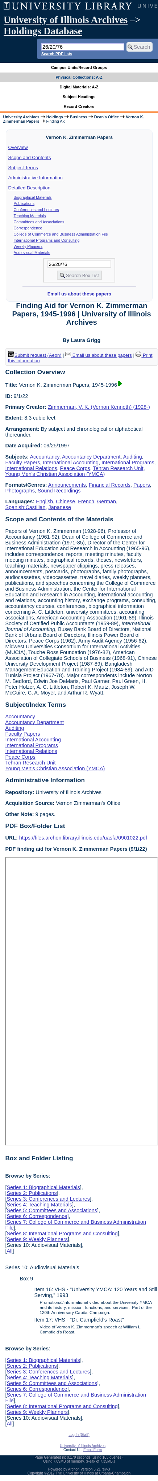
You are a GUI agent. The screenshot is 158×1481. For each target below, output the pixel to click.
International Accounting (71, 462)
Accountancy (44, 457)
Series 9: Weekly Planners (37, 1239)
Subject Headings (79, 97)
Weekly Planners (28, 246)
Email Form (92, 1450)
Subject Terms (23, 167)
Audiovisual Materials (32, 252)
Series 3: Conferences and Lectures (48, 1199)
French (86, 501)
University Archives (21, 117)
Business (78, 117)
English (44, 501)
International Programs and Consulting (47, 240)
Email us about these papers (79, 294)
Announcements (67, 485)
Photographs (20, 491)
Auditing (132, 457)
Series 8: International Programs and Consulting (62, 1233)
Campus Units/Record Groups (79, 67)
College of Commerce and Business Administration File (61, 234)
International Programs (127, 462)
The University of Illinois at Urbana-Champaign (93, 1473)
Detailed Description (29, 187)
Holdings (54, 117)
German (106, 501)
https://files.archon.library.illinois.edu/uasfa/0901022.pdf (83, 838)
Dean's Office (106, 117)
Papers (141, 485)
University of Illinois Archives (66, 19)
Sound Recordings (59, 491)
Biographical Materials (33, 197)
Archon (74, 1469)
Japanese (60, 507)
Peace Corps (75, 468)
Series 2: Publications (32, 1193)
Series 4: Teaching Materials (39, 1205)
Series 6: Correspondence (37, 1216)
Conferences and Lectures (36, 209)
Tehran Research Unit (118, 468)
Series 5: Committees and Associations (52, 1210)
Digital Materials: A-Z (79, 87)
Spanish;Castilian (25, 507)
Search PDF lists (56, 54)
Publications (24, 203)
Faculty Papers (22, 462)
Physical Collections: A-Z (78, 77)
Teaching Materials (30, 216)
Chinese (65, 501)
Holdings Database (43, 31)
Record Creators (79, 106)
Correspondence (28, 228)
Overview (18, 147)
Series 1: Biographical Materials (43, 1187)
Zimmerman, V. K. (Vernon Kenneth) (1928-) (99, 407)
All (9, 1251)
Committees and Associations (39, 222)
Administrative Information (35, 177)
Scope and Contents (29, 157)
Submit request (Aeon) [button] (35, 355)
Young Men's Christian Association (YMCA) (55, 474)
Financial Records (109, 485)
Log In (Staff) (79, 1435)
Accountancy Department (91, 457)
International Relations (31, 468)
